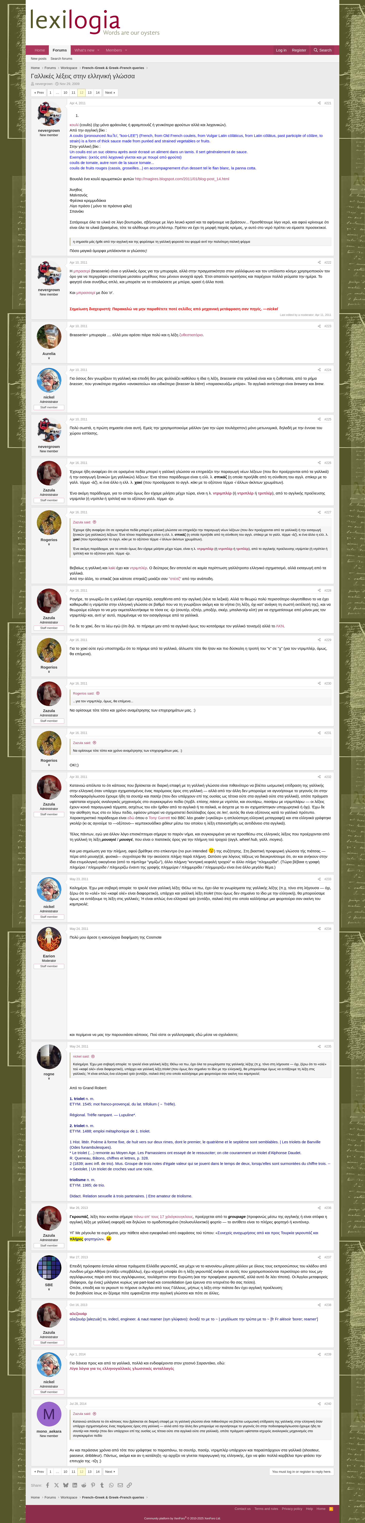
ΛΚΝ (280, 626)
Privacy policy (292, 1509)
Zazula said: (82, 522)
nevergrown (44, 84)
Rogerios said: (83, 693)
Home (40, 50)
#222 (327, 262)
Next (108, 92)
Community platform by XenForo (182, 1518)
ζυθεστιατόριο (191, 335)
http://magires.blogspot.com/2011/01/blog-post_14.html (182, 179)
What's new (84, 50)
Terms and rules (266, 1509)
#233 (327, 879)
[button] (98, 50)
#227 (327, 512)
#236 (327, 1208)
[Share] (319, 103)
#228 (327, 590)
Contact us (243, 1509)
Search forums (61, 58)
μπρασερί (82, 271)
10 (65, 92)
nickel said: (81, 1056)
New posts (39, 58)
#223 (327, 326)
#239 (327, 1354)
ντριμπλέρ (138, 568)
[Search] (322, 50)
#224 (327, 370)
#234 (327, 929)
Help (309, 1509)
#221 (327, 103)
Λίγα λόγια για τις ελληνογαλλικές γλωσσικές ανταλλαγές (122, 1368)
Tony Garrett (159, 818)
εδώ (130, 818)
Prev (40, 92)
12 (81, 92)
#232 (327, 777)
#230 (327, 683)
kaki (111, 568)
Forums (60, 50)
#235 (327, 1046)
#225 (327, 419)
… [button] (57, 92)
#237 (327, 1257)
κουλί (74, 125)
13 (89, 92)
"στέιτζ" (175, 578)
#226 (327, 463)
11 (73, 92)
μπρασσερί (85, 292)
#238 (327, 1305)
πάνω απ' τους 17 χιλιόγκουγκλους (163, 1216)
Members (114, 50)
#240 (327, 1404)
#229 (327, 640)
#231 (327, 733)
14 (97, 92)
